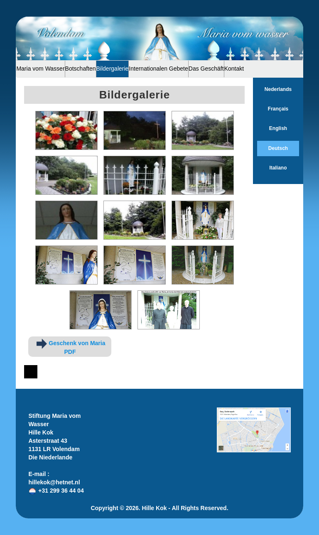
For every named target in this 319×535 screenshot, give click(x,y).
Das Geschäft (206, 68)
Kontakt (234, 68)
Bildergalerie (112, 68)
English (278, 128)
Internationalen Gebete (158, 68)
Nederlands (278, 89)
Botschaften (80, 68)
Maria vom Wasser (40, 68)
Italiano (278, 168)
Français (278, 109)
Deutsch (278, 148)
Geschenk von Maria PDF (71, 347)
